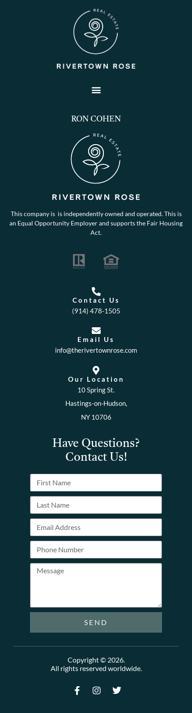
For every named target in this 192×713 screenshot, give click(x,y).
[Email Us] (96, 330)
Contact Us (96, 300)
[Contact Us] (96, 291)
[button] (96, 89)
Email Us (96, 339)
